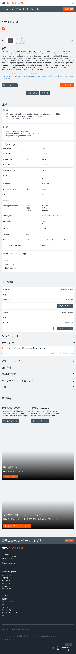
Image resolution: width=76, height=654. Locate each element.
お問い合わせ (32, 93)
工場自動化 (9, 268)
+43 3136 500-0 (10, 563)
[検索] (70, 3)
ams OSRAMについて (10, 572)
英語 (52, 353)
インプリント (35, 636)
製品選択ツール (10, 476)
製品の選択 (69, 9)
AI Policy (53, 636)
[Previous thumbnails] (3, 40)
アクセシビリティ (7, 589)
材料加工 (8, 264)
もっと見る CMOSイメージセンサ (17, 526)
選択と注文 (67, 85)
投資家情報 (5, 578)
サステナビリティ (7, 581)
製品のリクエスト (64, 306)
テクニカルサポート (8, 610)
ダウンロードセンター (8, 602)
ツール (4, 604)
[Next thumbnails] (72, 40)
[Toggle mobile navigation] (73, 3)
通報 (3, 615)
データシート (9, 85)
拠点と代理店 (6, 583)
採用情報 (4, 586)
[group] (16, 412)
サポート (45, 93)
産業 (6, 260)
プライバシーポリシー (8, 636)
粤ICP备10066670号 (8, 640)
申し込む (69, 541)
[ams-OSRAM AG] (12, 3)
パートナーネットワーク (9, 613)
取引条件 (27, 636)
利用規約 (20, 636)
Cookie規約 (45, 636)
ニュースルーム (6, 575)
